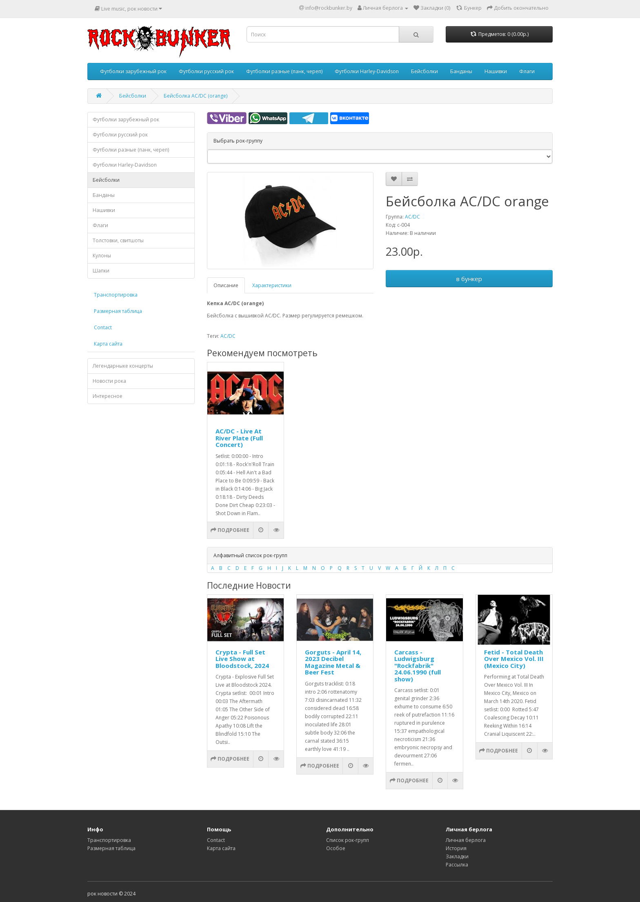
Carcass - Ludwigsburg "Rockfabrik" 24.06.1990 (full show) (417, 665)
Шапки (101, 270)
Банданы (461, 71)
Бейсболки (424, 71)
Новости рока (109, 380)
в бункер (469, 279)
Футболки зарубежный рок (133, 71)
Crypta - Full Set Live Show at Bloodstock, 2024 (242, 659)
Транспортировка (116, 294)
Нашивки (495, 71)
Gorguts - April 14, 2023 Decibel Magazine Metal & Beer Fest (333, 662)
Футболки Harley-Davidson (367, 71)
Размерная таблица (118, 311)
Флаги (527, 71)
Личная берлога (466, 840)
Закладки (457, 856)
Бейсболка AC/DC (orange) (195, 95)
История (456, 848)
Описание (225, 285)
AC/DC (412, 216)
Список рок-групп (347, 840)
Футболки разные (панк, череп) (284, 71)
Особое (335, 848)
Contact (103, 327)
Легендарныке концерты (123, 365)
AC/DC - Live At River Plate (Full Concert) (239, 438)
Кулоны (102, 255)
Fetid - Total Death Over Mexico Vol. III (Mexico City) (514, 659)
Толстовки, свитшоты (118, 240)
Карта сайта (108, 343)
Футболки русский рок (206, 71)
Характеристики (271, 285)
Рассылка (457, 864)
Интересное (107, 396)
